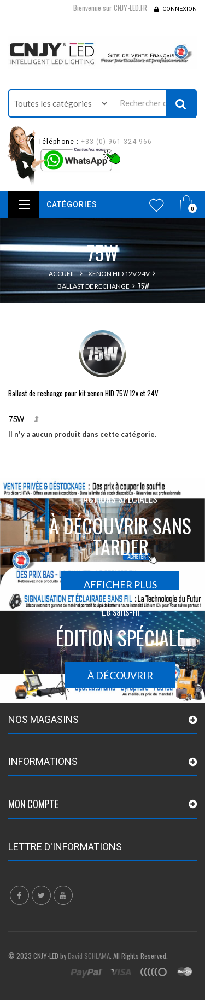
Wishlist (156, 205)
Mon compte (33, 804)
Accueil (62, 274)
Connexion (179, 9)
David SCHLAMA (89, 955)
